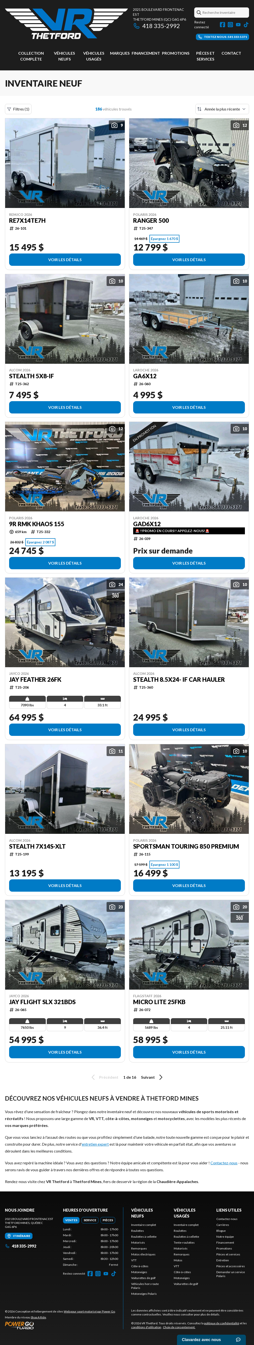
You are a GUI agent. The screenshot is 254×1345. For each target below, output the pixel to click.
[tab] (71, 1220)
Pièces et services (228, 1254)
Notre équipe (225, 1236)
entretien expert (95, 1144)
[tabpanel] (90, 1247)
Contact (231, 53)
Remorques (139, 1248)
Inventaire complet (143, 1225)
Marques (120, 53)
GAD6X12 (147, 524)
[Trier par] (222, 109)
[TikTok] (246, 25)
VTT (134, 1260)
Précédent (104, 1077)
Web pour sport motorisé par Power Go (89, 1311)
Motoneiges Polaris (144, 1294)
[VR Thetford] (66, 23)
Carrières (222, 1225)
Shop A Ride (38, 1317)
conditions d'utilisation (146, 1327)
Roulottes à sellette (144, 1236)
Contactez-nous (224, 1162)
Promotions (176, 53)
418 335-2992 (156, 25)
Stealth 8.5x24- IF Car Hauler (179, 679)
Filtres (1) (18, 109)
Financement (146, 53)
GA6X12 (145, 376)
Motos (178, 1260)
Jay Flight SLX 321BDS (42, 1001)
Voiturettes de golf (143, 1278)
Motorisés (138, 1242)
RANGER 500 (151, 220)
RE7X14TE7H (27, 220)
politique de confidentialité (221, 1323)
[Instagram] (230, 25)
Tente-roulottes (184, 1242)
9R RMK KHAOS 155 (36, 524)
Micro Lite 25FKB (159, 1001)
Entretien (222, 1260)
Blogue (221, 1231)
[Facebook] (222, 25)
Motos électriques (143, 1254)
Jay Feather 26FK (35, 679)
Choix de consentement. (179, 1327)
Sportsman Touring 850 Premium (186, 846)
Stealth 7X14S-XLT (37, 846)
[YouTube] (238, 25)
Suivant (152, 1077)
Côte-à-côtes (139, 1266)
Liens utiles (228, 1210)
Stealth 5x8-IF (31, 376)
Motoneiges (139, 1272)
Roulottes (137, 1231)
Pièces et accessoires (230, 1266)
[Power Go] (60, 1325)
